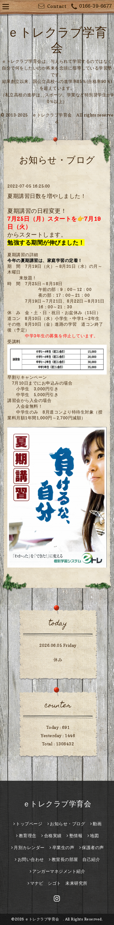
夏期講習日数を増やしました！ (46, 196)
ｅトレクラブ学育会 (61, 803)
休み (58, 659)
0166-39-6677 (91, 7)
